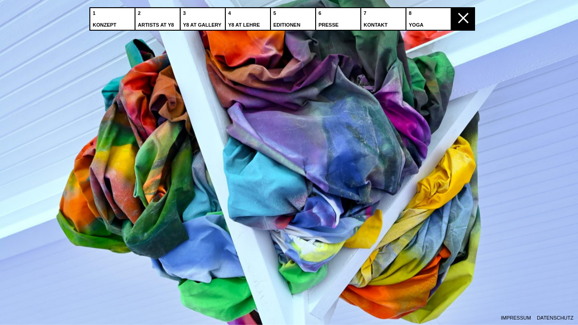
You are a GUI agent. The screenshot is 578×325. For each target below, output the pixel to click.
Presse (329, 17)
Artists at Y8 (157, 17)
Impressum (516, 318)
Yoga (417, 17)
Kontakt (376, 17)
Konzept (105, 17)
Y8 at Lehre (245, 17)
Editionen (287, 17)
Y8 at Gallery (203, 17)
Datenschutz (555, 318)
